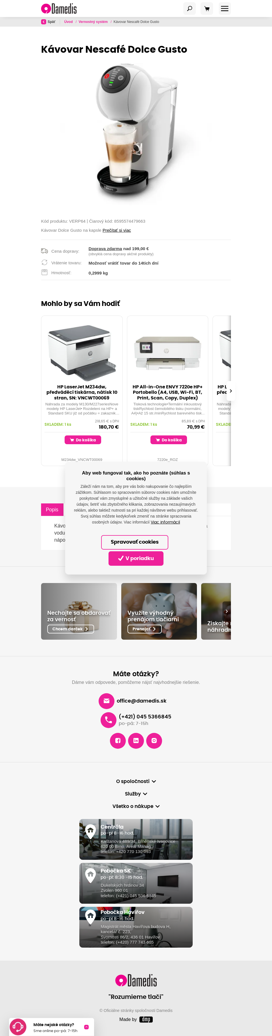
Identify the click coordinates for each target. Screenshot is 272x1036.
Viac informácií (165, 522)
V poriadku (136, 558)
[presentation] (231, 391)
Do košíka (83, 440)
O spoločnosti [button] (133, 781)
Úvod (69, 22)
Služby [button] (133, 794)
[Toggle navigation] (189, 8)
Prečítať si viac (117, 230)
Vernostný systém (93, 22)
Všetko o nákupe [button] (132, 806)
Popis (52, 509)
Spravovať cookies (135, 542)
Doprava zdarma (105, 248)
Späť (48, 21)
